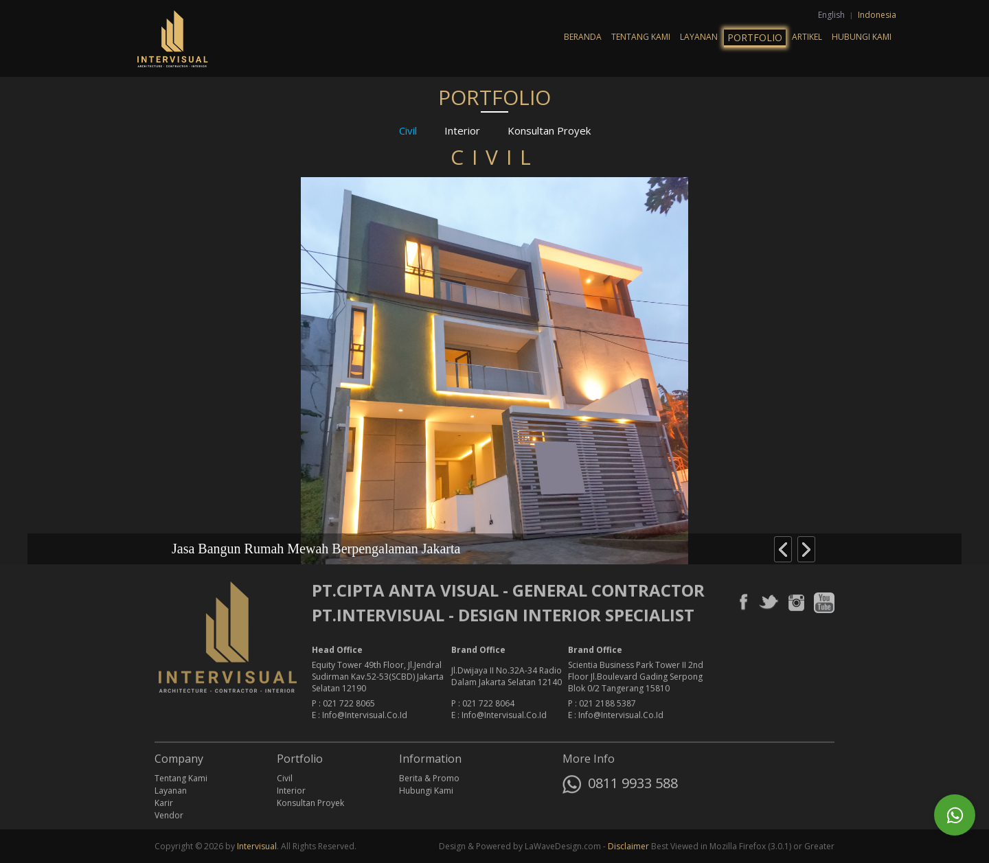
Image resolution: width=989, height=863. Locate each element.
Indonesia (877, 15)
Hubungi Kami (861, 37)
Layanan (699, 37)
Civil (408, 130)
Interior (462, 130)
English (832, 15)
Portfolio (754, 37)
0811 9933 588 (620, 785)
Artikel (807, 37)
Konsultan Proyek (549, 130)
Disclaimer (628, 846)
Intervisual (257, 846)
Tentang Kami (640, 37)
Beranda (583, 37)
